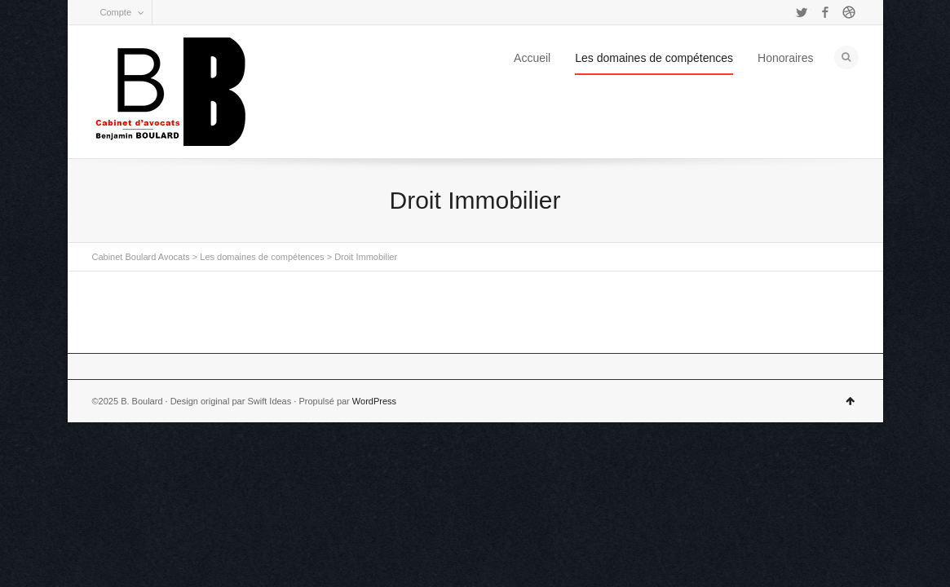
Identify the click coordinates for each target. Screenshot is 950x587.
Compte (116, 12)
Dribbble (849, 12)
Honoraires (785, 57)
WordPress (374, 401)
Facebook (825, 12)
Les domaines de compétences (654, 57)
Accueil (532, 57)
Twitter (801, 12)
